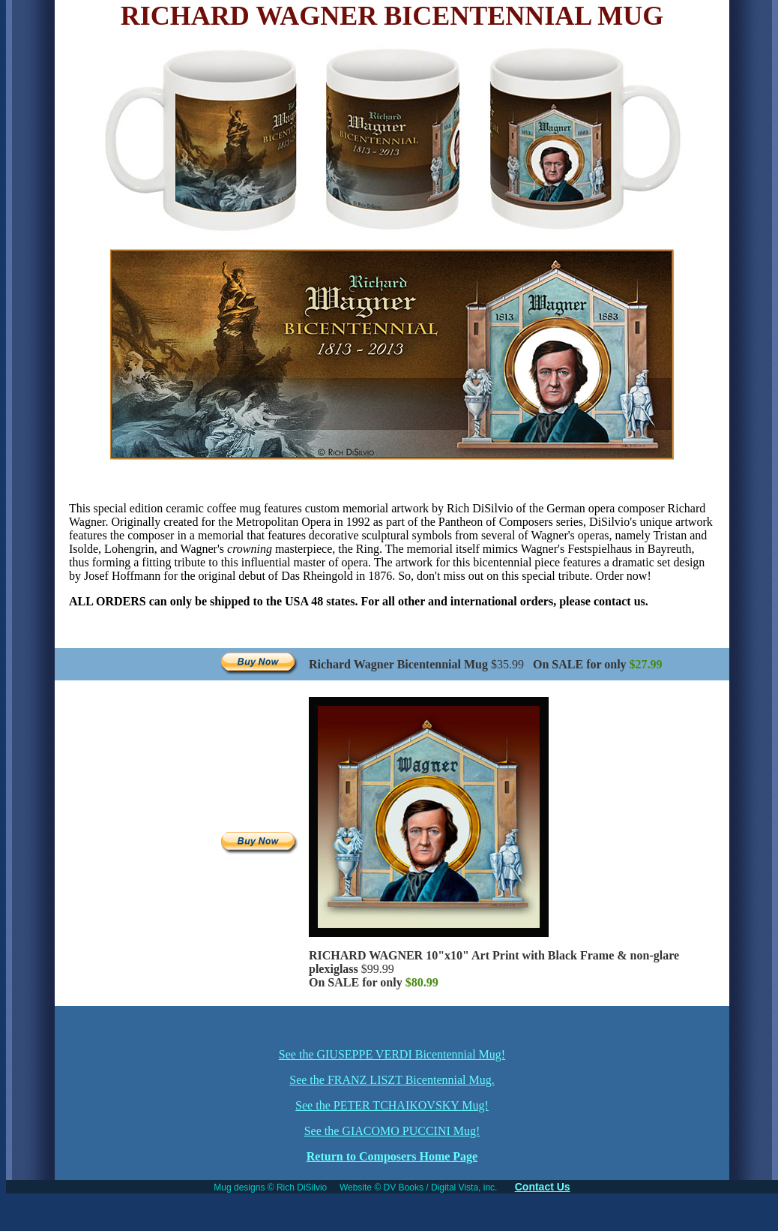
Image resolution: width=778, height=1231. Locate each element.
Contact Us (542, 1187)
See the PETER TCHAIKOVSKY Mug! (392, 1105)
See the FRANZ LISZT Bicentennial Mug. (391, 1079)
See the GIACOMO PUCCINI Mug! (392, 1130)
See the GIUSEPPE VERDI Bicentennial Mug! (392, 1054)
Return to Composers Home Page (392, 1156)
